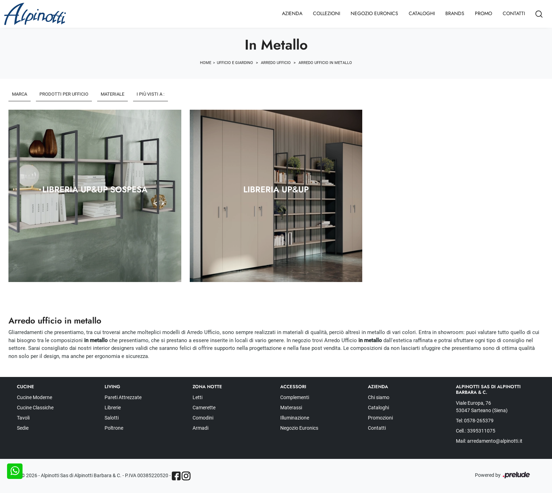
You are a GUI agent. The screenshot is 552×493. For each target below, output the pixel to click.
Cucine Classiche (35, 407)
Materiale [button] (112, 94)
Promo (483, 13)
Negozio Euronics (374, 13)
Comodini (203, 418)
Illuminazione (294, 418)
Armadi (200, 428)
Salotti (112, 418)
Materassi (291, 407)
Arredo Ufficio (276, 62)
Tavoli (23, 418)
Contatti (514, 13)
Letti (197, 397)
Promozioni (380, 418)
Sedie (23, 428)
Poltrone (114, 428)
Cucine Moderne (34, 397)
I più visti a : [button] (150, 94)
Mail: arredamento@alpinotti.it (489, 441)
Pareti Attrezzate (123, 397)
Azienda (292, 13)
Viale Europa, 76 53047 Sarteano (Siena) (482, 406)
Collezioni (326, 13)
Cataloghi (422, 13)
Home (205, 62)
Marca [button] (19, 94)
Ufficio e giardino (235, 62)
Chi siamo (378, 397)
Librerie (113, 407)
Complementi (294, 397)
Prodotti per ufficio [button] (63, 94)
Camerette (204, 407)
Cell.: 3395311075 (475, 431)
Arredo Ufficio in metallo (325, 62)
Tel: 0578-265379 (475, 420)
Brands (454, 13)
